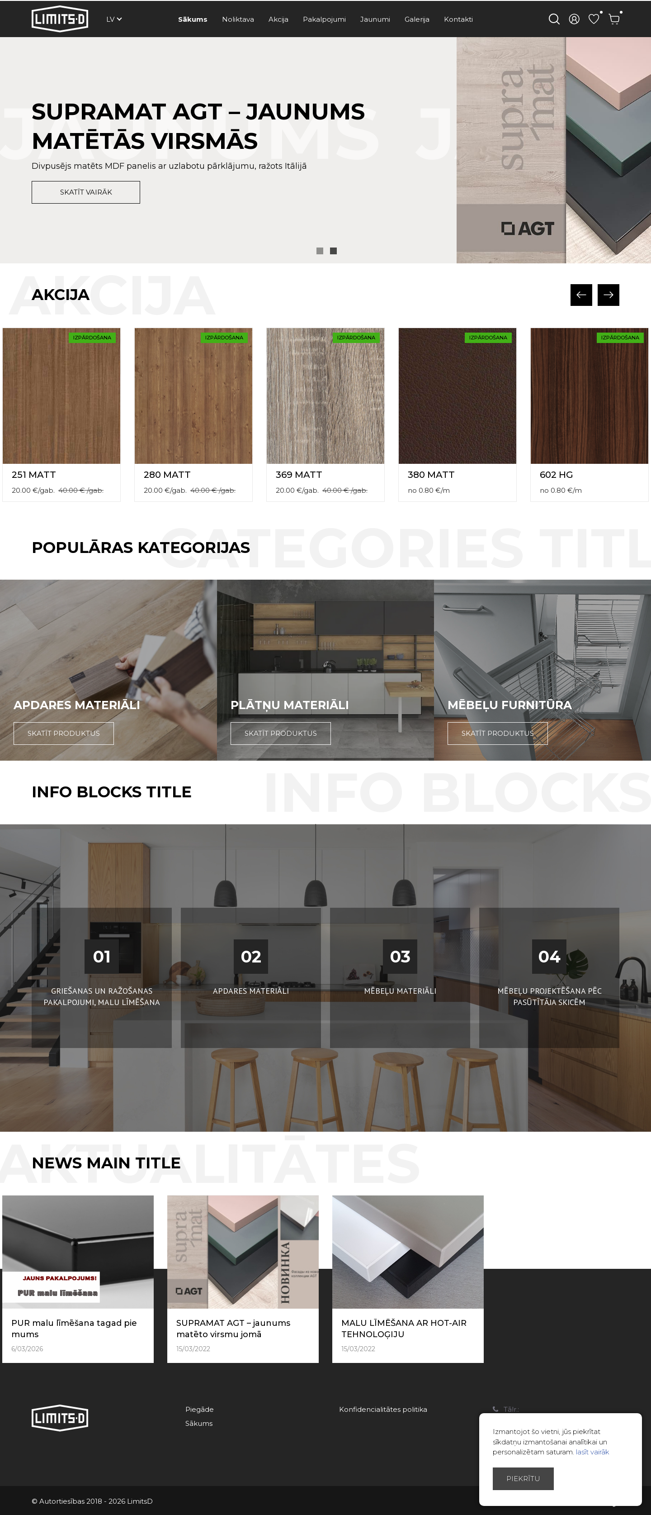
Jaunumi (375, 19)
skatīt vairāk (86, 192)
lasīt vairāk (592, 1452)
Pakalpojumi (324, 19)
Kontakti (458, 19)
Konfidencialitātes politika (383, 1409)
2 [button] (333, 251)
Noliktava (238, 19)
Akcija (278, 19)
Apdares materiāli (77, 705)
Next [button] (608, 295)
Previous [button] (581, 295)
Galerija (417, 19)
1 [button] (319, 251)
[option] (325, 150)
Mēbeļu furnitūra (510, 705)
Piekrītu (523, 1478)
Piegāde (199, 1409)
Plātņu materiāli (290, 705)
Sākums (193, 19)
